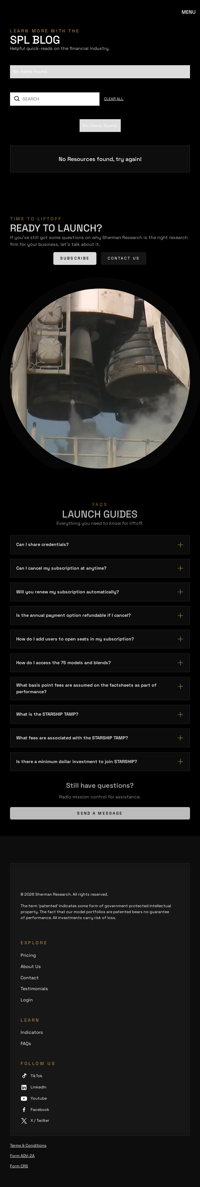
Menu (189, 12)
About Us (31, 966)
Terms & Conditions (28, 1145)
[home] (29, 12)
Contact (30, 977)
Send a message (100, 815)
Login (27, 1000)
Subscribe (75, 259)
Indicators (32, 1032)
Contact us (124, 259)
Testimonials (34, 988)
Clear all (114, 98)
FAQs (26, 1043)
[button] (189, 12)
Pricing (28, 955)
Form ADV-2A (22, 1155)
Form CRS (19, 1166)
